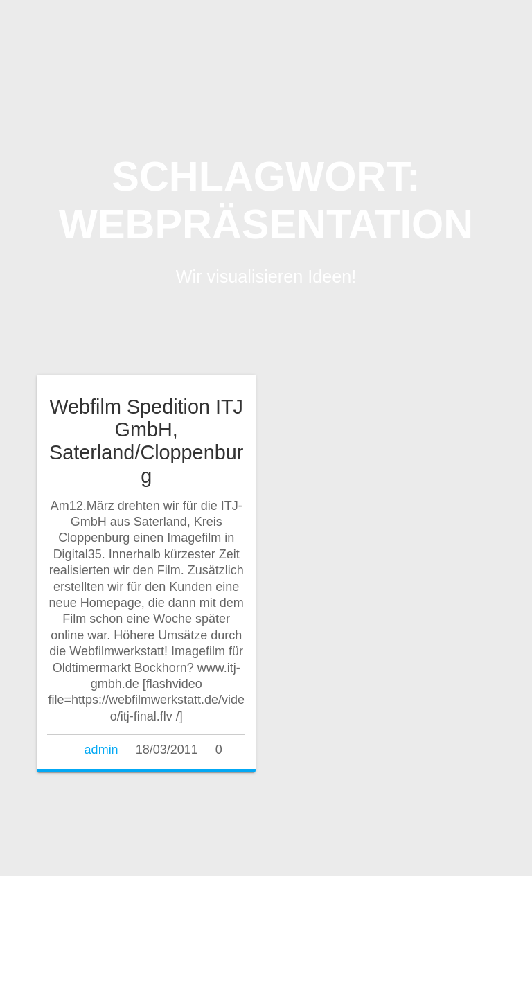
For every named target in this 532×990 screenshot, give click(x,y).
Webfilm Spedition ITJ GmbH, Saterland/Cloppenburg (146, 441)
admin (101, 750)
